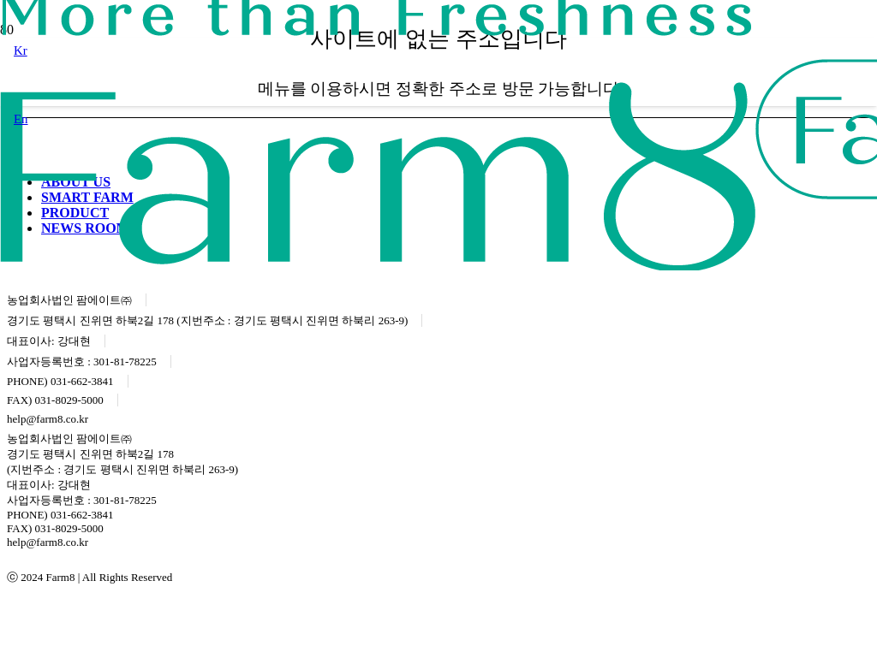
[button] (20, 50)
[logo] (377, 265)
